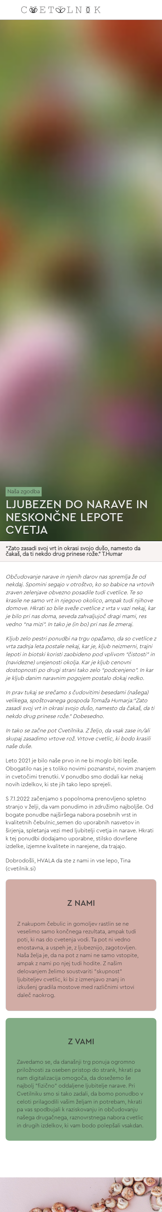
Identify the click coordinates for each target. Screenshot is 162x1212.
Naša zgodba (23, 491)
